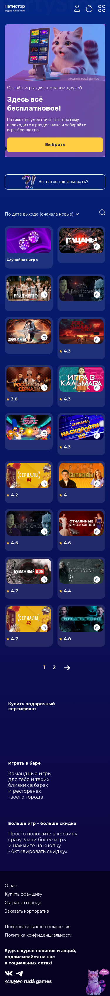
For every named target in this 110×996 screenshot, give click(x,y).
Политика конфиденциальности (38, 935)
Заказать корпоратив (27, 911)
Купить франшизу (23, 894)
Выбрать (55, 144)
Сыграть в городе (23, 902)
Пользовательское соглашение (38, 926)
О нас (11, 885)
